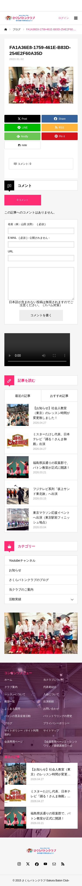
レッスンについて (14, 694)
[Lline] (22, 127)
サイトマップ (51, 730)
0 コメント (22, 200)
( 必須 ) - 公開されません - (29, 238)
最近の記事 (22, 396)
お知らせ (15, 570)
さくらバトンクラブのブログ (29, 580)
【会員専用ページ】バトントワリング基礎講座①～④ (60, 743)
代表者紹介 (49, 687)
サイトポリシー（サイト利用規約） (21, 732)
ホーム (8, 679)
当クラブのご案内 (21, 589)
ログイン (63, 18)
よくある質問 (12, 708)
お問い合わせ (51, 708)
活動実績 (15, 599)
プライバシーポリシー (56, 723)
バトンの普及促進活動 (17, 716)
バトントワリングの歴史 (57, 716)
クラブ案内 (10, 687)
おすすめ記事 (59, 396)
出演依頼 (48, 701)
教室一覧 (9, 701)
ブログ (8, 723)
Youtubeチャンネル (22, 560)
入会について (51, 694)
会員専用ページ (13, 741)
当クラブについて (53, 679)
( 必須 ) (26, 224)
